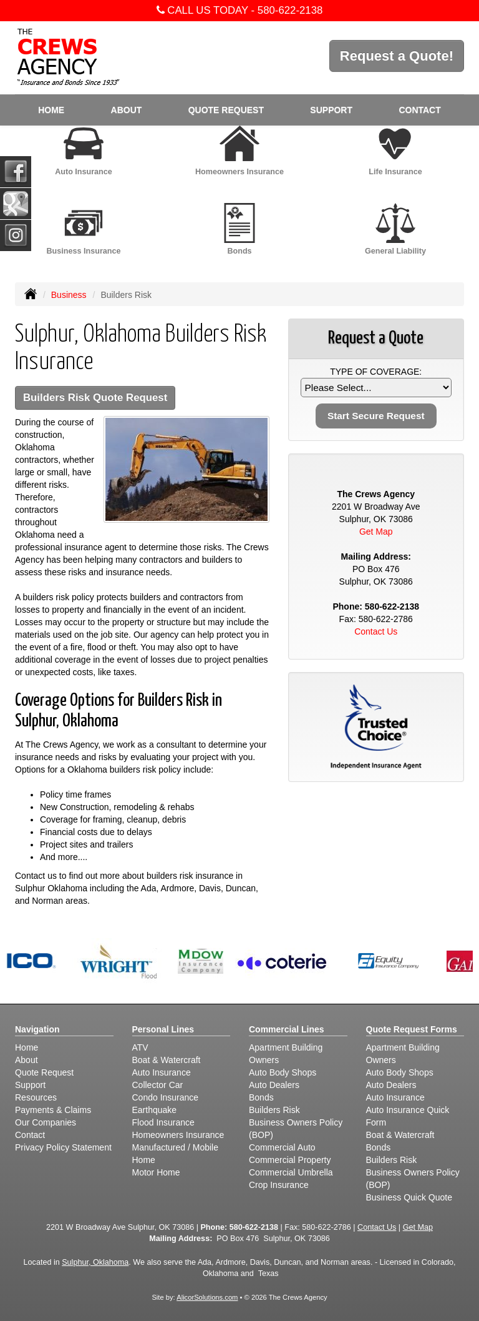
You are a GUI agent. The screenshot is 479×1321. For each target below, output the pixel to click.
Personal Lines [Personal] (163, 1029)
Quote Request (44, 1072)
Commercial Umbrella (291, 1172)
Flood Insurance (163, 1122)
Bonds (261, 1097)
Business (69, 295)
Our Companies (45, 1122)
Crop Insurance (279, 1185)
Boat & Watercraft (166, 1060)
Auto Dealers (274, 1085)
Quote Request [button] (226, 110)
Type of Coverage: (376, 372)
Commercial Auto (282, 1147)
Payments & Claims (53, 1110)
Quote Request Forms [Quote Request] (411, 1029)
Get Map (376, 532)
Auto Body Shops (282, 1072)
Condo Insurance (165, 1097)
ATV (140, 1047)
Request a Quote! (396, 56)
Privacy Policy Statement (63, 1147)
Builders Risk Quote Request (95, 397)
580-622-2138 (290, 10)
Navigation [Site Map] (37, 1029)
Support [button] (331, 110)
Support (30, 1085)
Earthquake (154, 1110)
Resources (36, 1097)
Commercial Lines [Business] (286, 1029)
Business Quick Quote (409, 1197)
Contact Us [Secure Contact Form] (375, 631)
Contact (419, 110)
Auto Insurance (161, 1072)
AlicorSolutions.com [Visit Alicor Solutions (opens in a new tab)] (207, 1297)
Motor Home (156, 1172)
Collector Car (157, 1085)
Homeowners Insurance (178, 1135)
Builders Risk (274, 1110)
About (26, 1060)
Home (51, 110)
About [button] (126, 110)
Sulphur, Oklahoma (95, 1262)
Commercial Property (290, 1160)
